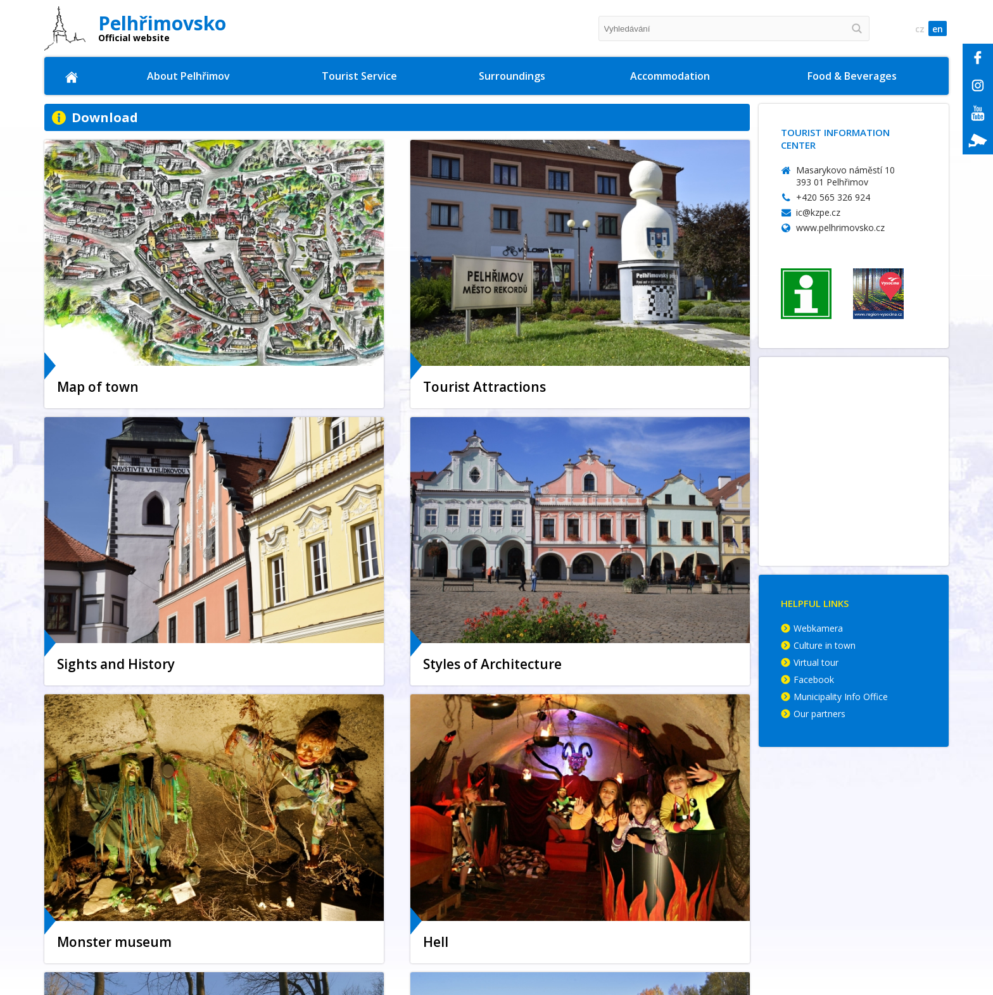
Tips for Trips (540, 874)
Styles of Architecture (318, 947)
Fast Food (856, 874)
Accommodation (671, 76)
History (97, 918)
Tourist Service (360, 76)
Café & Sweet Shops (879, 904)
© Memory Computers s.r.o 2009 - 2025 (836, 979)
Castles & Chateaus (553, 889)
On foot (528, 860)
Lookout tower (303, 933)
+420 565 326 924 (833, 197)
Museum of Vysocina (316, 976)
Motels (697, 904)
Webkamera (818, 629)
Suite (693, 889)
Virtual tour (816, 664)
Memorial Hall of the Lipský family (347, 962)
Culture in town (825, 647)
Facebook (814, 681)
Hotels (696, 845)
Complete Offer (716, 831)
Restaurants (862, 845)
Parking (98, 933)
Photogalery (108, 947)
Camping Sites (714, 874)
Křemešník (533, 831)
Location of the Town (129, 831)
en (936, 29)
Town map (105, 874)
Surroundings (513, 76)
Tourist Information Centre (331, 831)
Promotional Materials (131, 904)
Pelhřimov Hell (301, 918)
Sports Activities (306, 860)
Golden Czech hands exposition (339, 889)
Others (697, 918)
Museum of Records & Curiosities (343, 845)
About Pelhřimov (189, 76)
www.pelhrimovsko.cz (840, 228)
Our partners (819, 715)
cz (915, 29)
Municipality (108, 860)
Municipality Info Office (841, 698)
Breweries (856, 889)
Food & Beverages (852, 76)
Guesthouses (710, 860)
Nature (526, 904)
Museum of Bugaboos (319, 874)
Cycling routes (542, 845)
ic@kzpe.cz (818, 212)
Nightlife (290, 904)
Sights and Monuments (133, 845)
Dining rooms (865, 860)
